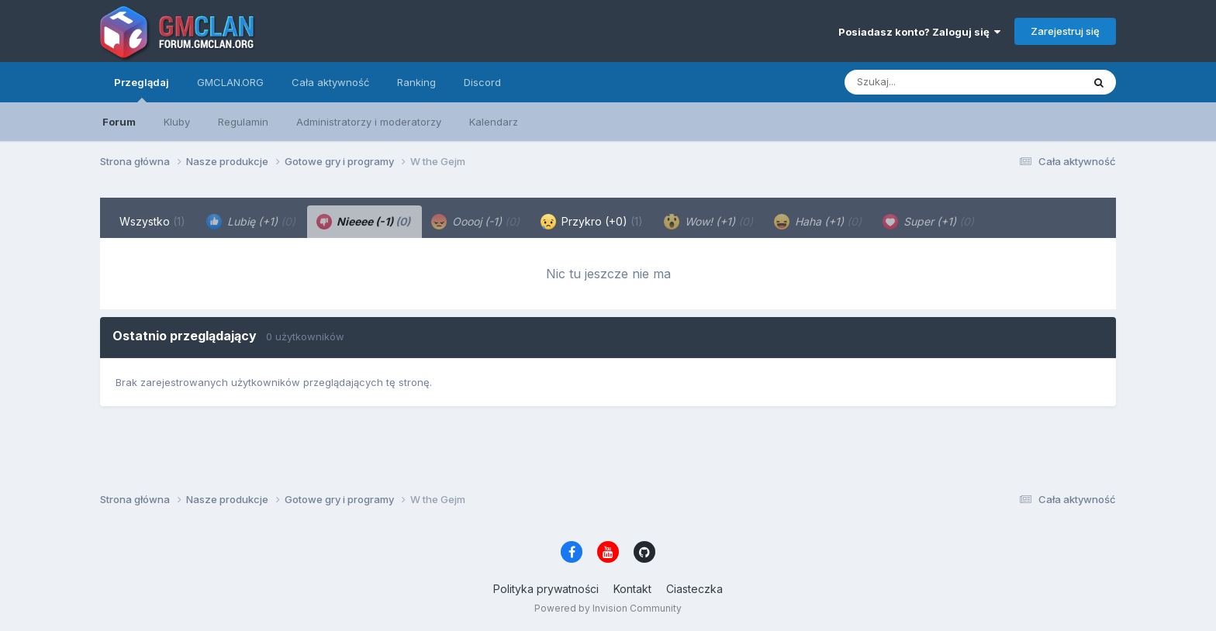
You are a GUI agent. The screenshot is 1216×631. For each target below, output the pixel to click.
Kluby (177, 122)
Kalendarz (493, 122)
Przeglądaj (141, 89)
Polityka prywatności (546, 588)
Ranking (416, 82)
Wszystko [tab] (152, 221)
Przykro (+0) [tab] (592, 221)
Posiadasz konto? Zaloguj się (919, 32)
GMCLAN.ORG (230, 82)
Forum (119, 122)
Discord (482, 82)
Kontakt (632, 588)
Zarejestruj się (1065, 31)
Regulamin (243, 122)
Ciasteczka (694, 588)
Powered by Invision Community (608, 608)
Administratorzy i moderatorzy (368, 122)
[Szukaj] (925, 82)
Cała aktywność (330, 82)
